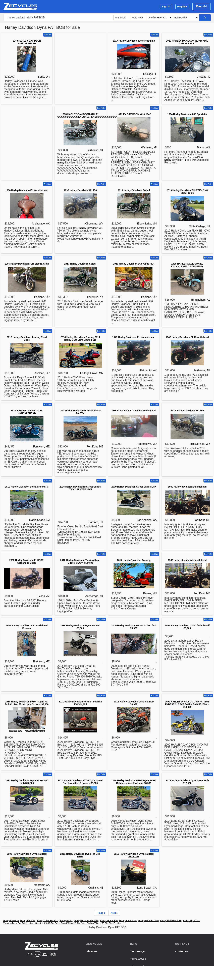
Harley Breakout (11, 920)
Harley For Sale (27, 920)
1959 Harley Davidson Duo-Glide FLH (133, 263)
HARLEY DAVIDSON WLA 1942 (134, 114)
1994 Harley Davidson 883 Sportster (187, 114)
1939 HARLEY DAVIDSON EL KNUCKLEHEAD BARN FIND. (187, 265)
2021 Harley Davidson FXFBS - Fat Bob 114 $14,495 (80, 703)
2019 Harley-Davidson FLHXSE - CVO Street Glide (187, 191)
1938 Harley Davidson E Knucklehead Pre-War (80, 412)
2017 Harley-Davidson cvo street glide (134, 40)
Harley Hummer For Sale (86, 920)
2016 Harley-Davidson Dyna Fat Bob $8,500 (80, 627)
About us (91, 951)
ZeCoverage (137, 951)
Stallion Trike (93, 923)
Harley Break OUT (128, 920)
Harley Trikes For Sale (47, 920)
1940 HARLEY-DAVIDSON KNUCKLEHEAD (27, 42)
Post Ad (201, 6)
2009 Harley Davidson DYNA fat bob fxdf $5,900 (133, 627)
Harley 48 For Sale (109, 920)
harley (132, 86)
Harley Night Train (191, 920)
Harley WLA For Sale (148, 920)
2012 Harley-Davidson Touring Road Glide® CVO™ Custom (80, 561)
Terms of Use (138, 958)
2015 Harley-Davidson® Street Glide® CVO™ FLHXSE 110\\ (80, 488)
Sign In (166, 6)
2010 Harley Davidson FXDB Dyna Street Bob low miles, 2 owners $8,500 (133, 781)
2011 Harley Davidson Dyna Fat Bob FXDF (80, 855)
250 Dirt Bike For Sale (111, 923)
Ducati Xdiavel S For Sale (73, 923)
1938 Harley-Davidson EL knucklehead (26, 190)
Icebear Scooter (35, 923)
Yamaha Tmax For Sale (14, 923)
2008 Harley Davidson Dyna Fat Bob (27, 854)
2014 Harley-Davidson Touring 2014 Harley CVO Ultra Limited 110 (80, 338)
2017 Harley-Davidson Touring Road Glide (27, 338)
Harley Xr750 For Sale (171, 920)
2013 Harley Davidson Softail (80, 263)
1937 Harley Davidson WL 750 (80, 190)
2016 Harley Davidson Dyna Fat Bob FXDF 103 (134, 855)
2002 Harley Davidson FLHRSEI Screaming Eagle (26, 561)
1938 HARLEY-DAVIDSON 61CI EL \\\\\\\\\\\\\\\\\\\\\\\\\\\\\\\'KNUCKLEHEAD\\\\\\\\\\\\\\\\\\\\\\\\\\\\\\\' (87, 115)
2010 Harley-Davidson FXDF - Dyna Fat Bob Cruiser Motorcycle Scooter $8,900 (27, 703)
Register (182, 6)
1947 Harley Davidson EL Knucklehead (133, 337)
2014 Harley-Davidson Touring (133, 560)
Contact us (181, 951)
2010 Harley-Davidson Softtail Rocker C (27, 486)
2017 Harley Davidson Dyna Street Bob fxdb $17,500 (26, 781)
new (36, 238)
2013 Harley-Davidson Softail (134, 190)
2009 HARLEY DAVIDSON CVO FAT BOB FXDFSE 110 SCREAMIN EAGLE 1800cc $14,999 (187, 704)
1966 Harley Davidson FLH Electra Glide (27, 263)
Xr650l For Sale (51, 923)
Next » (114, 913)
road (201, 81)
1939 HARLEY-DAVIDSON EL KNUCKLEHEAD (27, 412)
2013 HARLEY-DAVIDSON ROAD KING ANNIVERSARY (187, 42)
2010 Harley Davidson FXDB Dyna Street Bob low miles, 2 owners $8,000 (80, 781)
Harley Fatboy (66, 920)
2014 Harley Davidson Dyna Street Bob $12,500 (187, 781)
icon (25, 97)
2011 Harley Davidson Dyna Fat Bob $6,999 (134, 703)
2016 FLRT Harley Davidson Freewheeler (133, 410)
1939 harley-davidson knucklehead (187, 486)
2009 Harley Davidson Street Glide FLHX (133, 486)
